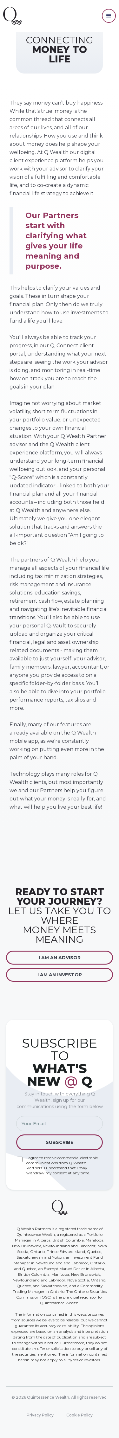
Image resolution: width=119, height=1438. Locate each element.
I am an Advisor (60, 957)
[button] (109, 16)
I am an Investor (59, 975)
